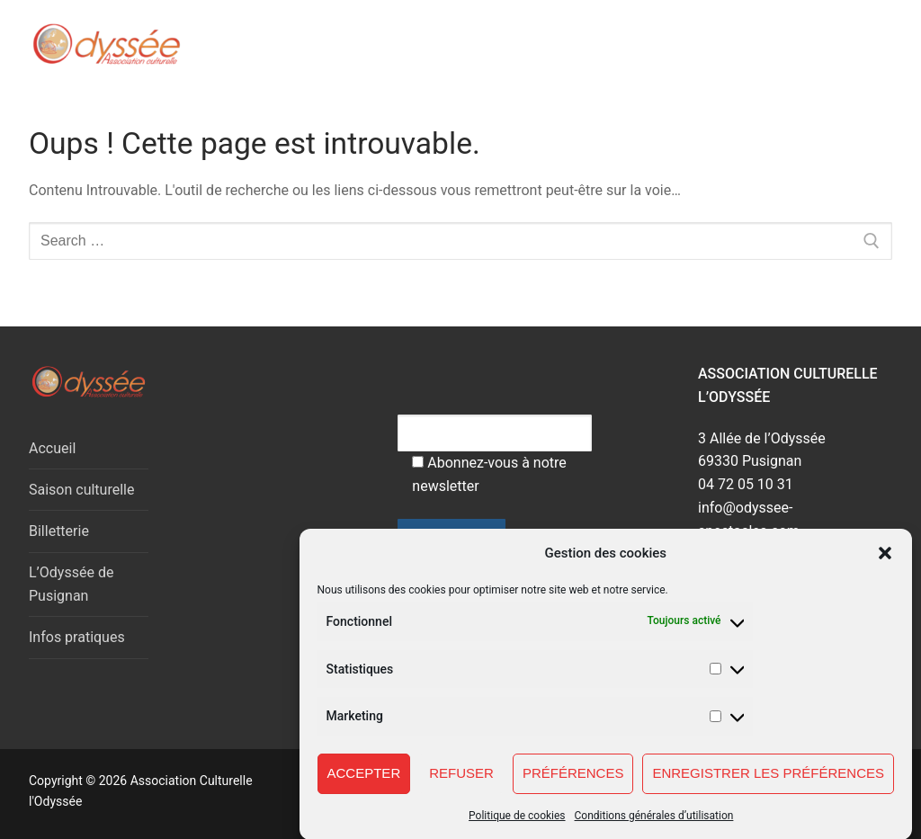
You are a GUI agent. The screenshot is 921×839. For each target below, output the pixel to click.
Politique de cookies (517, 827)
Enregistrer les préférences (768, 784)
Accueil (52, 448)
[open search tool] (805, 44)
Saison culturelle (81, 489)
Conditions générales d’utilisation (654, 827)
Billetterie (59, 531)
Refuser (461, 784)
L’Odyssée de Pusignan (71, 584)
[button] (885, 565)
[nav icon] (856, 44)
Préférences (573, 784)
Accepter (364, 784)
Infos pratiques (77, 637)
